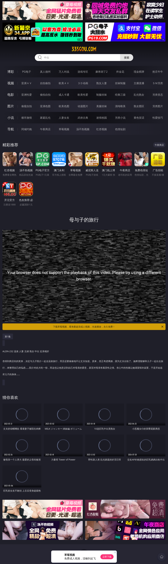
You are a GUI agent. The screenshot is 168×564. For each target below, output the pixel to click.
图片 (10, 106)
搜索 (126, 57)
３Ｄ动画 (83, 83)
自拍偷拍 (45, 83)
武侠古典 (83, 117)
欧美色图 (64, 106)
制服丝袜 (101, 94)
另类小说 (120, 117)
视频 (10, 83)
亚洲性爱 (26, 94)
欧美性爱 (83, 94)
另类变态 (157, 94)
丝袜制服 (120, 83)
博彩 (10, 71)
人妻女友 (64, 117)
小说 (10, 117)
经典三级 (120, 94)
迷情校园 (101, 117)
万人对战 (64, 71)
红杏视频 (101, 129)
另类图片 (157, 106)
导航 (10, 129)
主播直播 (139, 83)
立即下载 (107, 556)
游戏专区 (83, 71)
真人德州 (45, 71)
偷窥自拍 (26, 106)
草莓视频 (64, 129)
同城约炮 (26, 129)
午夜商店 (45, 129)
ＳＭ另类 (157, 83)
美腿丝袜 (101, 106)
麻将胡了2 (101, 71)
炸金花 (120, 71)
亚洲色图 (45, 106)
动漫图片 (83, 106)
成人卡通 (64, 94)
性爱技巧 (157, 117)
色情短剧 (120, 129)
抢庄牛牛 (157, 71)
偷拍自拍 (45, 94)
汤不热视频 (82, 129)
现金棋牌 (139, 71)
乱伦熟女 (139, 94)
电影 (10, 94)
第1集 (8, 336)
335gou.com (84, 49)
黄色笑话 (139, 117)
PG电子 (26, 71)
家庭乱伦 (45, 117)
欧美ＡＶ (64, 83)
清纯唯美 (120, 106)
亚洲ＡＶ (26, 83)
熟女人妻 (101, 83)
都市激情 (26, 117)
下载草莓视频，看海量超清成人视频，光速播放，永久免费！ (108, 327)
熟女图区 (139, 106)
